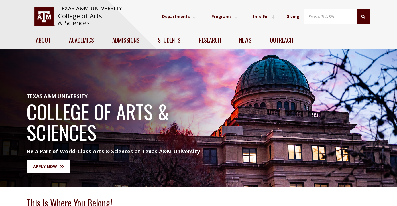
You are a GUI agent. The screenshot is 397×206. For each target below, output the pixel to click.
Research (210, 40)
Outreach (281, 40)
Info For (264, 16)
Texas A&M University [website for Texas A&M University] (90, 8)
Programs (224, 16)
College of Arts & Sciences (80, 19)
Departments (179, 16)
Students (169, 40)
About (43, 40)
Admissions (125, 40)
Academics (81, 40)
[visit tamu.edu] (44, 16)
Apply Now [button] (48, 166)
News (245, 40)
